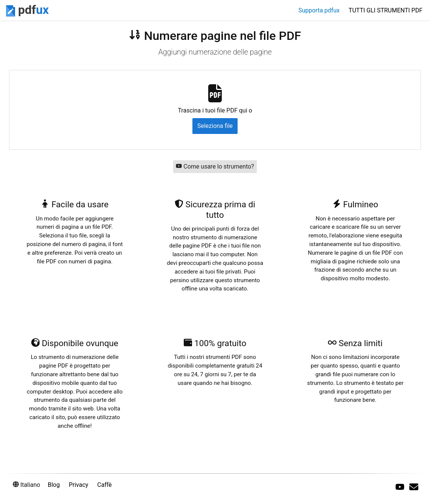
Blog (54, 484)
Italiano (26, 484)
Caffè (104, 484)
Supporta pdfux (318, 10)
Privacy (78, 484)
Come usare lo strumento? (215, 166)
